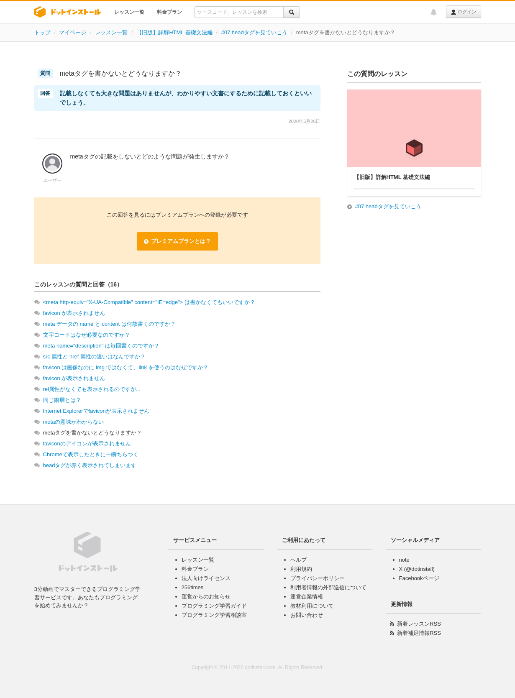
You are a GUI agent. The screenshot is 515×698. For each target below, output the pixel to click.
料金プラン (169, 12)
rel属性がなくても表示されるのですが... (92, 389)
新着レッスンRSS (419, 624)
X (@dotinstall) (417, 569)
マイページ (72, 32)
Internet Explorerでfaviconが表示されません (96, 411)
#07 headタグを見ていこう (254, 32)
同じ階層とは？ (62, 400)
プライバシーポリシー (317, 578)
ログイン (463, 12)
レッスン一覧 (129, 12)
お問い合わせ (306, 615)
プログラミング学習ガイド (214, 606)
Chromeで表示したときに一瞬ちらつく (90, 454)
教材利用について (312, 606)
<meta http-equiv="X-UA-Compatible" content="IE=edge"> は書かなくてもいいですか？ (149, 302)
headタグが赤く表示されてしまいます (90, 465)
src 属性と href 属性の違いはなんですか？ (94, 356)
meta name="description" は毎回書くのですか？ (101, 346)
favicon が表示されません (74, 313)
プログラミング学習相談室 (214, 615)
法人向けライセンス (206, 578)
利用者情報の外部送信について (328, 587)
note (404, 560)
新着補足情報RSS (419, 633)
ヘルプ (298, 560)
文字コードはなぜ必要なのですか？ (86, 335)
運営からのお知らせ (206, 596)
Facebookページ (419, 578)
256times (193, 587)
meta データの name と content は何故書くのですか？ (109, 324)
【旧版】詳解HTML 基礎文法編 (174, 32)
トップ (42, 32)
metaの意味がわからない (73, 422)
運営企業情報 (306, 596)
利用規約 (301, 569)
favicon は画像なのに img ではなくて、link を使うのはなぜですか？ (125, 367)
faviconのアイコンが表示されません (87, 443)
